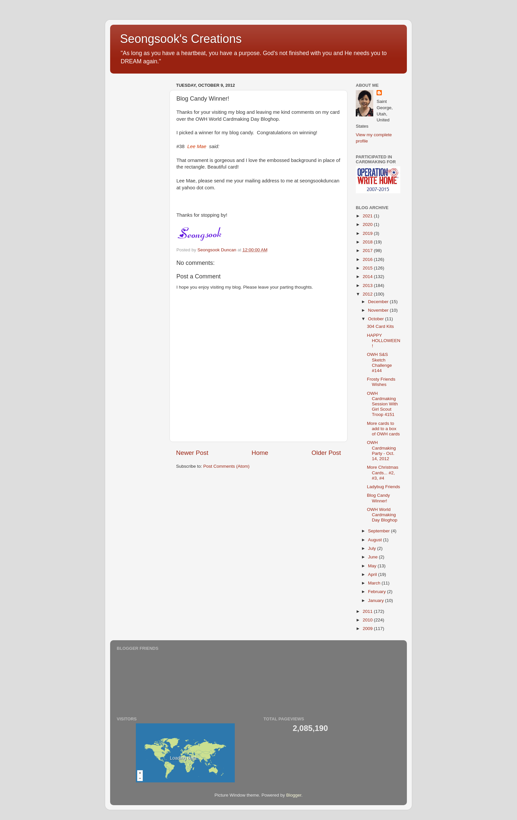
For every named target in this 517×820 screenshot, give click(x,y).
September (379, 530)
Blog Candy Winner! (378, 498)
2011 (368, 611)
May (373, 565)
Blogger (293, 795)
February (377, 591)
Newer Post (192, 452)
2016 (368, 259)
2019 (368, 233)
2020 (368, 224)
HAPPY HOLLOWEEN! (383, 340)
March (374, 583)
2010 (368, 619)
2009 (368, 628)
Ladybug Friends (383, 486)
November (379, 310)
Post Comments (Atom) (226, 466)
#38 (197, 146)
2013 (368, 285)
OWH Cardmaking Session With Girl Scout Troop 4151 (382, 404)
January (376, 600)
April (373, 574)
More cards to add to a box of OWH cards (383, 428)
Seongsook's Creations (181, 39)
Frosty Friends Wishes (381, 382)
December (379, 301)
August (375, 539)
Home (260, 452)
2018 (368, 241)
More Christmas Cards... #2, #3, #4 (382, 472)
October (376, 318)
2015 (368, 268)
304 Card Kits (380, 326)
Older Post (326, 452)
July (372, 548)
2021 (368, 215)
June (373, 556)
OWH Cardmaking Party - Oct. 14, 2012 (381, 450)
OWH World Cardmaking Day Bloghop (382, 514)
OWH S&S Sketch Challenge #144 (379, 362)
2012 (368, 294)
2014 (368, 276)
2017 (368, 250)
